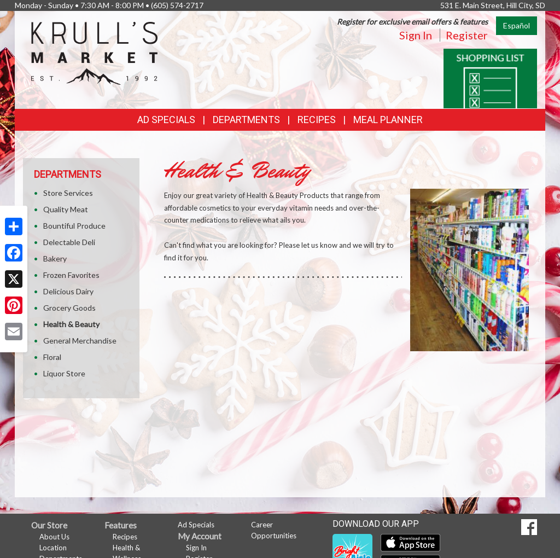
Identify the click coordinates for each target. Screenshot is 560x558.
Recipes (317, 119)
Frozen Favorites (71, 275)
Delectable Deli (69, 242)
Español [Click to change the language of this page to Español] (516, 25)
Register (467, 35)
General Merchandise (79, 340)
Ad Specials (166, 119)
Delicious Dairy (68, 291)
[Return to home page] (94, 52)
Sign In (415, 35)
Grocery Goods (69, 307)
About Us (54, 536)
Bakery (55, 258)
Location (53, 547)
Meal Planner (388, 119)
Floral (52, 357)
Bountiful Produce (74, 225)
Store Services (68, 192)
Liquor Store (64, 373)
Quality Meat (65, 209)
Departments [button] (246, 119)
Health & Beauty (71, 324)
